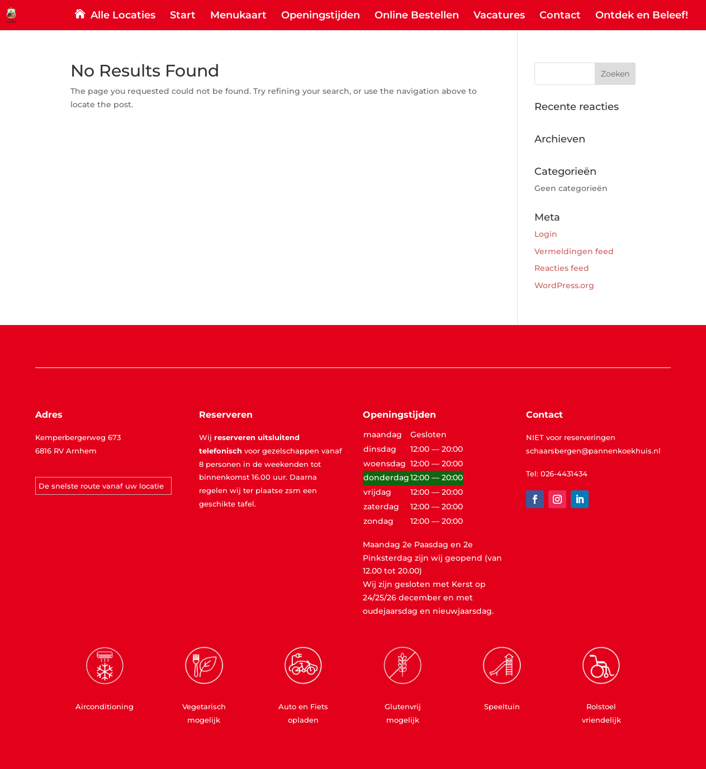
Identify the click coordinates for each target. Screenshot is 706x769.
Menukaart (238, 16)
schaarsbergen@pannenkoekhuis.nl (593, 450)
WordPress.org (564, 285)
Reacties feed (561, 268)
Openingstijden (320, 16)
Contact (560, 16)
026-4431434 (564, 473)
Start (183, 16)
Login (545, 234)
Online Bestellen (417, 16)
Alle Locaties (123, 16)
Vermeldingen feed (574, 251)
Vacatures (499, 16)
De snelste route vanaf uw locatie (101, 485)
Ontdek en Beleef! (641, 16)
